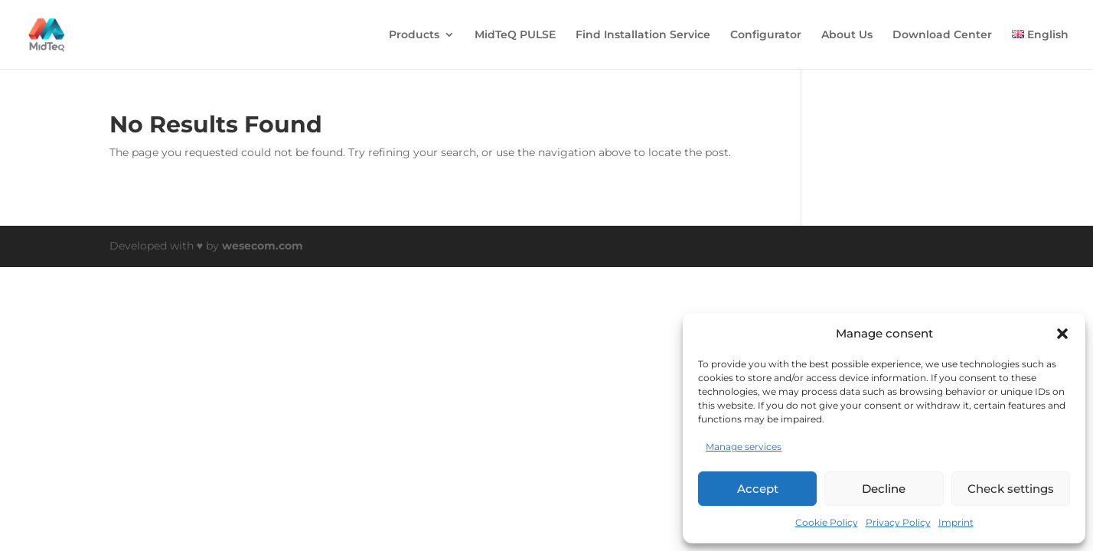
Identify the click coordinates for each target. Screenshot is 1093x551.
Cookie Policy (826, 522)
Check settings (1010, 488)
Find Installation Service (643, 35)
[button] (1062, 333)
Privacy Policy (898, 522)
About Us (847, 35)
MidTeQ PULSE (515, 35)
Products (414, 35)
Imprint (956, 522)
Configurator (765, 35)
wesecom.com (262, 246)
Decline (883, 488)
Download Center (942, 35)
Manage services (743, 446)
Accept (757, 488)
